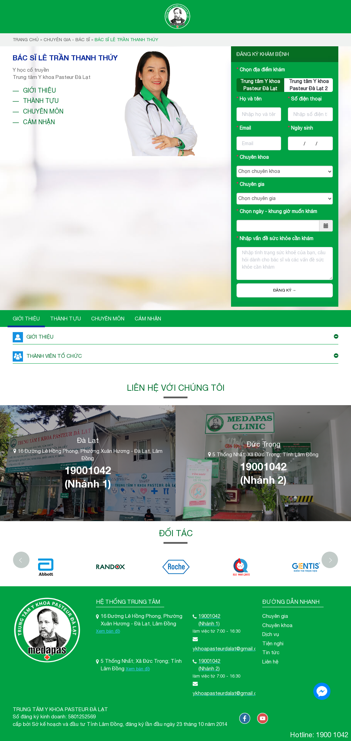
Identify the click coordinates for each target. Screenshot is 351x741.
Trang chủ (26, 39)
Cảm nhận (39, 122)
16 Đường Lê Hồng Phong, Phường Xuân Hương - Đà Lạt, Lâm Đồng (87, 454)
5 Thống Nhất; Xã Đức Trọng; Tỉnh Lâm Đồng (263, 454)
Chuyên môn (43, 111)
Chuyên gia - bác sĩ (67, 39)
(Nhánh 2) (263, 479)
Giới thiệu (39, 90)
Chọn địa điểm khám (262, 69)
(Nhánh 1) (87, 483)
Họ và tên (251, 99)
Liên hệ (270, 661)
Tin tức (270, 652)
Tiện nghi (272, 643)
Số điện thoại (306, 99)
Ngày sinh (302, 128)
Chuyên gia (252, 184)
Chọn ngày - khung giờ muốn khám (278, 211)
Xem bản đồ (108, 631)
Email (245, 128)
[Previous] (21, 559)
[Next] (329, 559)
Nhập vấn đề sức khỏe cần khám (276, 238)
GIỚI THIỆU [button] (175, 337)
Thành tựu (41, 100)
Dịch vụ (270, 634)
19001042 (87, 470)
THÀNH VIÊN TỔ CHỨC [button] (175, 356)
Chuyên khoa (254, 157)
